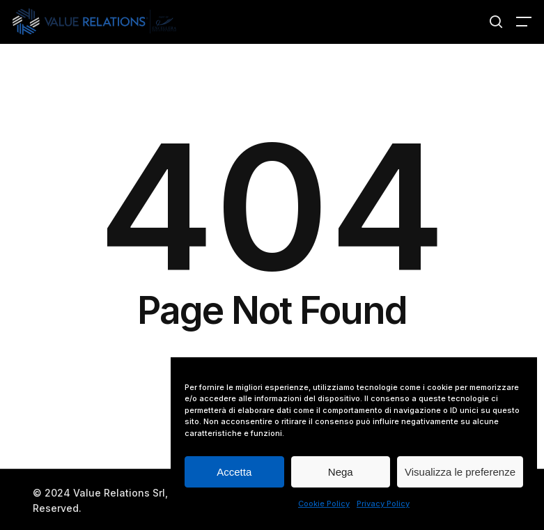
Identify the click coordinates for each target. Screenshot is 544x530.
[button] (523, 22)
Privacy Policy (383, 503)
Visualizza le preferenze (460, 472)
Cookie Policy (324, 503)
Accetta (234, 472)
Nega (340, 472)
